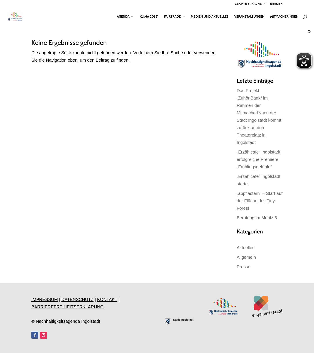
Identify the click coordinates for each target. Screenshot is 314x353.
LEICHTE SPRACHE (248, 3)
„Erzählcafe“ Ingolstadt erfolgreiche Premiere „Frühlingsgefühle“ (258, 159)
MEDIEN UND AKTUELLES (210, 17)
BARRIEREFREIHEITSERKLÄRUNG (67, 306)
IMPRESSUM (44, 299)
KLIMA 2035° (149, 17)
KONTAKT (107, 299)
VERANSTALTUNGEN (249, 17)
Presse (243, 266)
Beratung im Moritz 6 (257, 217)
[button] (9, 343)
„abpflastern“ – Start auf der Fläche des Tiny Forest (260, 201)
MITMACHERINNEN (284, 17)
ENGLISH (276, 3)
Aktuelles (245, 247)
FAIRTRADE (172, 17)
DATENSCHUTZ (77, 299)
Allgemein (246, 257)
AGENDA (123, 17)
